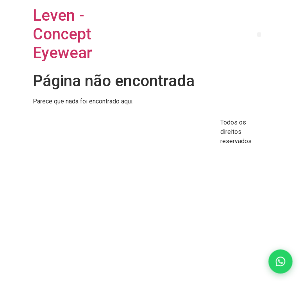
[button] (259, 34)
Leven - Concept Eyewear (62, 34)
